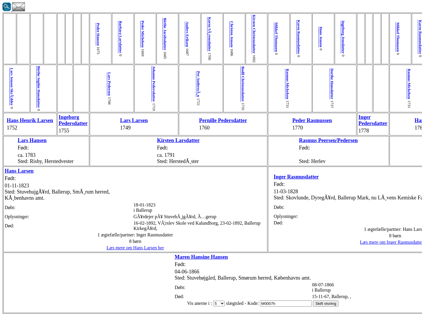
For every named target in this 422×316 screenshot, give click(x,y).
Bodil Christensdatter (194, 84)
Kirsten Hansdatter (367, 140)
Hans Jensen (255, 37)
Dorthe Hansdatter (264, 83)
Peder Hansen (79, 34)
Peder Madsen (393, 84)
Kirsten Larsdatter (141, 140)
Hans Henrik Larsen (19, 120)
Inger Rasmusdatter (235, 171)
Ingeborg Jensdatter (273, 37)
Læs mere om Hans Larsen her (107, 247)
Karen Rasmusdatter (238, 37)
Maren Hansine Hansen (149, 257)
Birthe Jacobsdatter (132, 34)
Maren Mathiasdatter (411, 84)
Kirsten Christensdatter (202, 34)
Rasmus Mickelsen (229, 84)
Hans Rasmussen (349, 120)
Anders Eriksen (150, 34)
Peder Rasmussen (246, 120)
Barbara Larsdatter (97, 37)
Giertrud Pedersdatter (400, 120)
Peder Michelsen (115, 34)
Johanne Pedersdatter (123, 84)
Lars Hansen (22, 140)
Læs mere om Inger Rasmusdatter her (315, 247)
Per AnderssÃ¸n (158, 84)
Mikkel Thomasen (220, 37)
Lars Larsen (106, 120)
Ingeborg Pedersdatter (54, 120)
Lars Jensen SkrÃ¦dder (12, 87)
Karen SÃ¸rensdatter (167, 34)
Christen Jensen (185, 34)
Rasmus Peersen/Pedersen (262, 140)
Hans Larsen (19, 171)
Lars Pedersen (88, 84)
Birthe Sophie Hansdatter (29, 87)
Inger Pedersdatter (297, 120)
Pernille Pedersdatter (176, 120)
